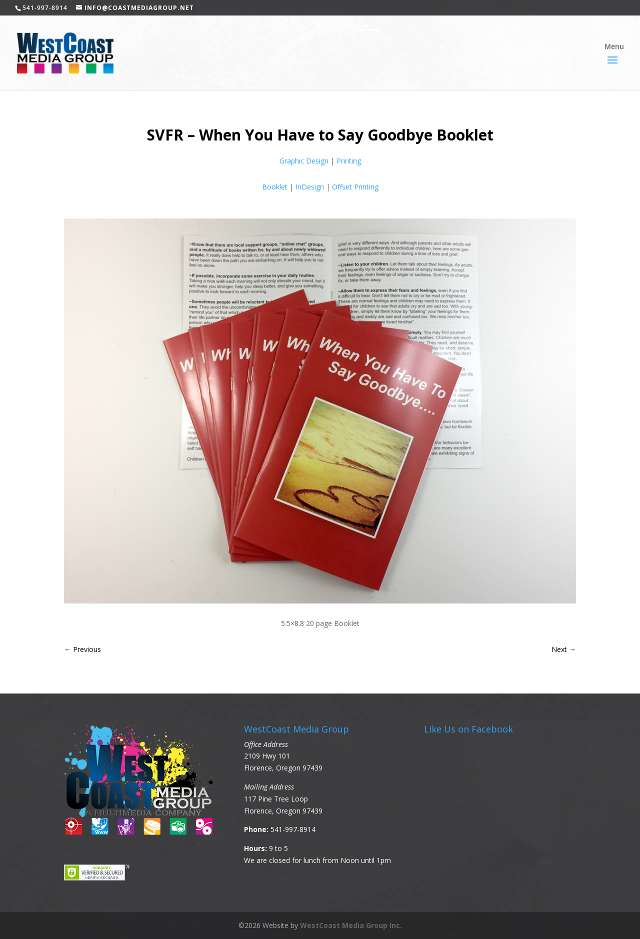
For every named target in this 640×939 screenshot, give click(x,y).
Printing (348, 161)
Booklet (275, 187)
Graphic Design (304, 161)
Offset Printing (355, 187)
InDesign (310, 187)
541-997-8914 (293, 829)
